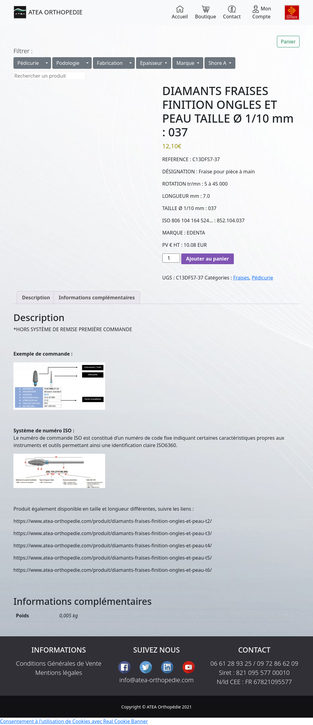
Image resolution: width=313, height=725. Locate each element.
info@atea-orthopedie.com (157, 680)
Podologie (67, 63)
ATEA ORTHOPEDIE (48, 13)
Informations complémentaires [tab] (97, 297)
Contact (232, 12)
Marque (186, 63)
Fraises (241, 277)
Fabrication (110, 63)
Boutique (205, 12)
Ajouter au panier (207, 258)
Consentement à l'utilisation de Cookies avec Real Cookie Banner (74, 721)
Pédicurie (28, 63)
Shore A (217, 63)
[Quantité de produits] (171, 258)
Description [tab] (36, 297)
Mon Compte (261, 12)
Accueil (180, 12)
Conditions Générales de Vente (58, 663)
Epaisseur (152, 63)
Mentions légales (58, 672)
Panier (288, 41)
